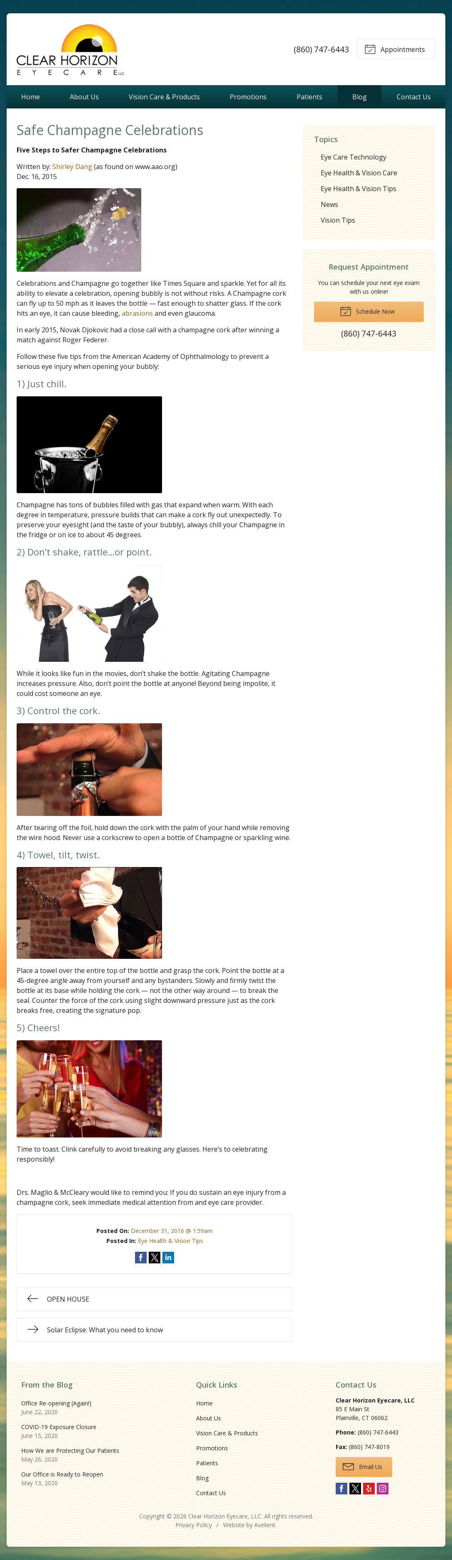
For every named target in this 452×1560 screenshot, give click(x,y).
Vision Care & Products (164, 96)
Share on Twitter (154, 1257)
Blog (359, 96)
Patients (309, 96)
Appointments (394, 48)
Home (30, 96)
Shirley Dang (72, 166)
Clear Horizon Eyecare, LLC (224, 1516)
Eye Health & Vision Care (359, 172)
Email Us (362, 1466)
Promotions (248, 96)
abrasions (137, 313)
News (329, 204)
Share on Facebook (141, 1257)
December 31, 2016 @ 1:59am (172, 1231)
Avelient (264, 1525)
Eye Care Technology (353, 157)
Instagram (382, 1488)
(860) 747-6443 (321, 49)
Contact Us (414, 96)
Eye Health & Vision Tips (170, 1241)
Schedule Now (367, 311)
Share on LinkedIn (168, 1257)
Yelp (369, 1488)
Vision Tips (338, 220)
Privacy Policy (193, 1525)
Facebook (341, 1488)
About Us (84, 96)
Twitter (355, 1488)
